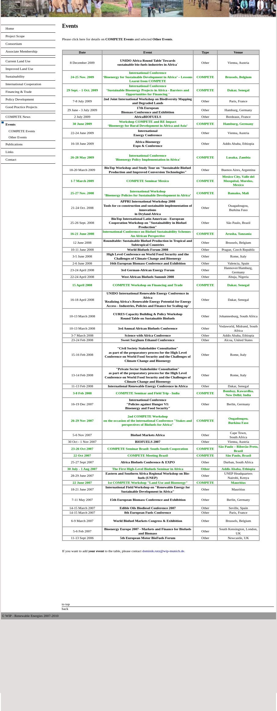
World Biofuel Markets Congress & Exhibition (147, 521)
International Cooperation (23, 84)
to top (66, 604)
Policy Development (20, 99)
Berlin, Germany (238, 499)
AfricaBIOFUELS (147, 117)
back (65, 609)
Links (9, 152)
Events (11, 124)
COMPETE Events (22, 131)
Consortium (14, 44)
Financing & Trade (19, 91)
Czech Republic (244, 249)
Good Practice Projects (21, 107)
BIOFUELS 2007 (148, 441)
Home (10, 28)
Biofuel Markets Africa (147, 435)
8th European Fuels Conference (147, 512)
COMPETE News (18, 117)
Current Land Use (18, 61)
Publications (14, 144)
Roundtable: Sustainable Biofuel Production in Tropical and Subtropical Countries (147, 243)
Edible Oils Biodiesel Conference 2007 (148, 508)
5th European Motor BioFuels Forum (147, 538)
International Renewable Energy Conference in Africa (147, 386)
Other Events (18, 137)
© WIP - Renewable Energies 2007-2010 (30, 616)
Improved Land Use (19, 69)
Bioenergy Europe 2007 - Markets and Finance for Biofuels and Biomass (147, 531)
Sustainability (15, 76)
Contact (11, 159)
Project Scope (15, 36)
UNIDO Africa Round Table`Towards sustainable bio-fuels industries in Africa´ (147, 63)
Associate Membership (21, 51)
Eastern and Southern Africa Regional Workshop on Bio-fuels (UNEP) (147, 475)
